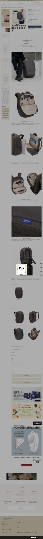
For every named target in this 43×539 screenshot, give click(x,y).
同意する (34, 537)
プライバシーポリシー (39, 537)
